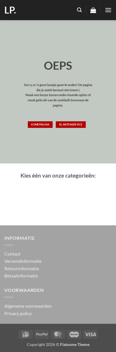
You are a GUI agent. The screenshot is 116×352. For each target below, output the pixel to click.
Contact (12, 253)
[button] (79, 10)
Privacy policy (18, 313)
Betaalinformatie (21, 275)
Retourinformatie (21, 268)
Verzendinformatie (23, 261)
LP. (10, 10)
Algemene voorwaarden (28, 306)
